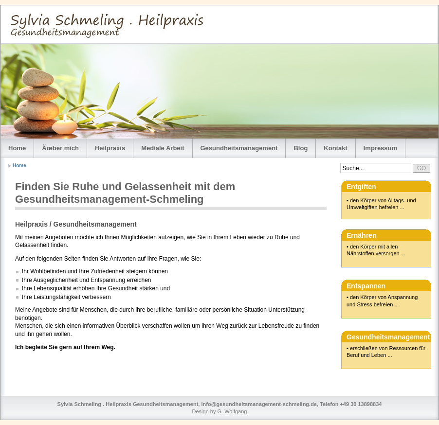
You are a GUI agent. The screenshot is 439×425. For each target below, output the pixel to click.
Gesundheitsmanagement (239, 148)
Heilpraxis (110, 148)
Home (17, 148)
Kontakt (335, 148)
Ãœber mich (60, 148)
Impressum (380, 148)
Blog (300, 148)
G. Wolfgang (232, 411)
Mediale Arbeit (162, 148)
